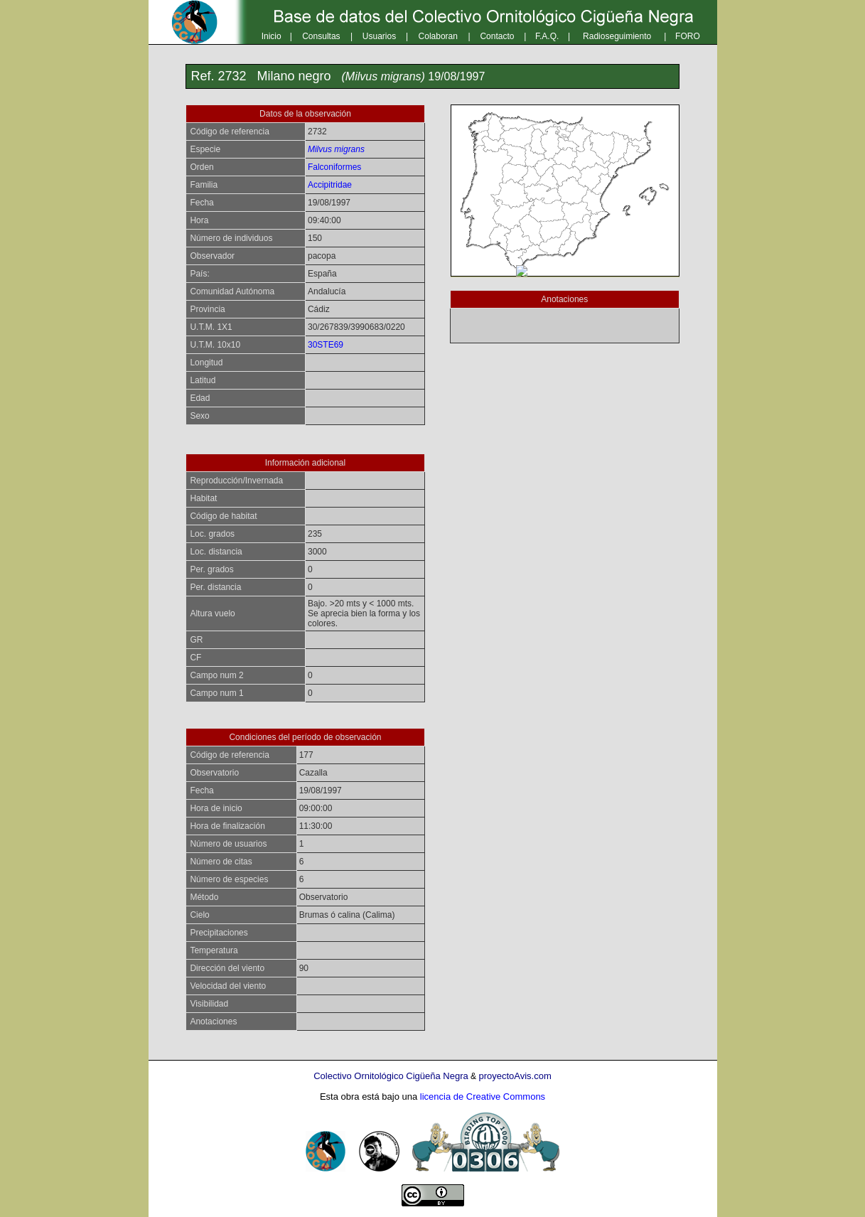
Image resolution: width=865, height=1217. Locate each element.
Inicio (271, 36)
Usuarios (379, 36)
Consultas (321, 36)
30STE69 (325, 345)
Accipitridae (330, 185)
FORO (687, 36)
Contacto (497, 36)
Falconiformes (334, 167)
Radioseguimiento (617, 36)
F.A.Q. (547, 36)
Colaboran (438, 36)
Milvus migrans (336, 149)
